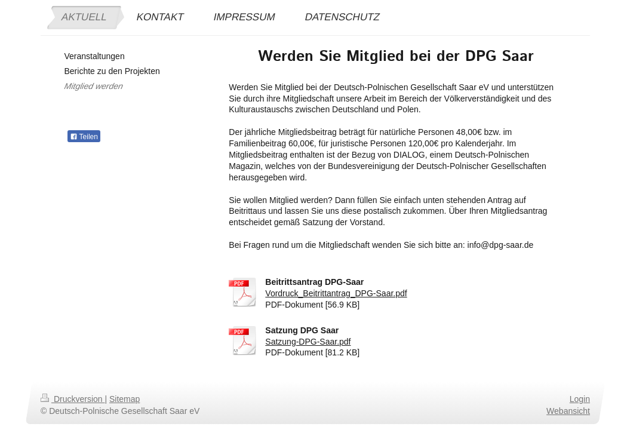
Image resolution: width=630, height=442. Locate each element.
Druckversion (73, 399)
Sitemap (124, 399)
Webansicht (568, 411)
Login (579, 399)
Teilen (84, 137)
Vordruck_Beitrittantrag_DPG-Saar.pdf (336, 293)
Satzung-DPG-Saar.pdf (308, 341)
